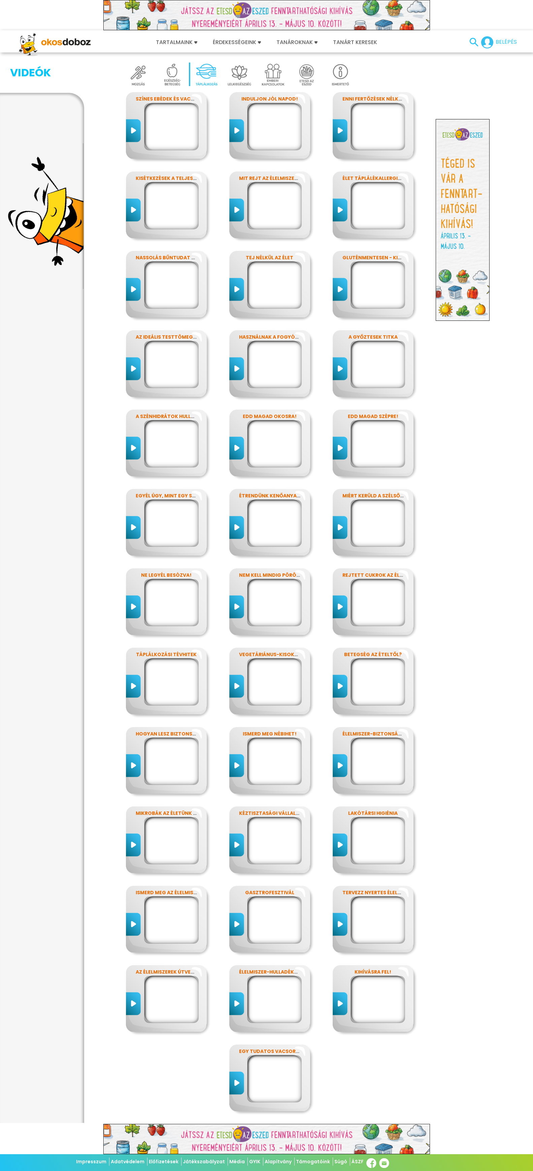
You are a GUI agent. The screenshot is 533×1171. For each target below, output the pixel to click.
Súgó (340, 1161)
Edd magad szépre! (373, 416)
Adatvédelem (127, 1161)
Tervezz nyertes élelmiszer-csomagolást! (400, 892)
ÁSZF (358, 1161)
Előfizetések (163, 1161)
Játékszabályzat (204, 1161)
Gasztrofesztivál (269, 892)
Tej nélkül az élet (269, 257)
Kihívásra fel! (373, 972)
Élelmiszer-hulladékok (270, 972)
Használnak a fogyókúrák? (276, 337)
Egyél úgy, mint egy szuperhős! (177, 495)
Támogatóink (313, 1161)
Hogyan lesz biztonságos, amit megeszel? (193, 733)
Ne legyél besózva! (166, 575)
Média (237, 1161)
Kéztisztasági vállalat (270, 813)
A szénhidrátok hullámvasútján (180, 416)
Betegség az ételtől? (373, 654)
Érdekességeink (237, 42)
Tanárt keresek (355, 42)
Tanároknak (297, 42)
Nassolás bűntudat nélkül (172, 257)
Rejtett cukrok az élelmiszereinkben (392, 575)
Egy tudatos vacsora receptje (281, 1051)
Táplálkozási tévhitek (166, 654)
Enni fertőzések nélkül (373, 99)
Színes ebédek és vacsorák (171, 99)
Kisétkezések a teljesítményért (178, 178)
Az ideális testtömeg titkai (173, 337)
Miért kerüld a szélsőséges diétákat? (393, 495)
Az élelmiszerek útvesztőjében (177, 972)
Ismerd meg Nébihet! (270, 733)
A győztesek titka (373, 337)
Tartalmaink (176, 42)
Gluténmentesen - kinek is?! (380, 257)
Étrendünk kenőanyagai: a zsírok (284, 495)
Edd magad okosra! (270, 416)
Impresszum (91, 1161)
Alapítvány (278, 1161)
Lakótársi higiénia (373, 813)
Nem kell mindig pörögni (272, 575)
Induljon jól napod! (269, 99)
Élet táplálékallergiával (376, 178)
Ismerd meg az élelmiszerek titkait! (183, 892)
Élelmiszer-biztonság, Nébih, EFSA (387, 733)
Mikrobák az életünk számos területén (189, 813)
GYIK (254, 1161)
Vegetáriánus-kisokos (270, 654)
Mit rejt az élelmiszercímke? (277, 178)
